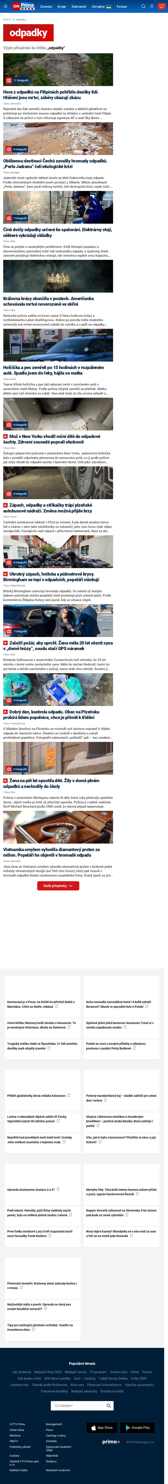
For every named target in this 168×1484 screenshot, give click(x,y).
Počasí (122, 7)
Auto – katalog (84, 1378)
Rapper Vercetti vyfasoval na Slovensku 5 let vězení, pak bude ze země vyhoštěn (121, 1213)
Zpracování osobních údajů (58, 1448)
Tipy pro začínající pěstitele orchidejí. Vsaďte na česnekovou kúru (40, 1327)
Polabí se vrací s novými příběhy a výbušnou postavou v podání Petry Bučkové (116, 1046)
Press (49, 1430)
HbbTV (14, 1441)
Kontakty (51, 1441)
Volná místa (17, 1430)
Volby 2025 (138, 1378)
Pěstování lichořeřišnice (104, 1385)
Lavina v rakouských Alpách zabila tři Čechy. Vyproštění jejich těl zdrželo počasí (37, 1119)
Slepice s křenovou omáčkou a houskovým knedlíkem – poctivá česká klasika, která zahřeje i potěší (119, 1121)
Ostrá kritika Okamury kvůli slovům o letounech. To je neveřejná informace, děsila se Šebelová (41, 1025)
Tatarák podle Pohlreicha (49, 1385)
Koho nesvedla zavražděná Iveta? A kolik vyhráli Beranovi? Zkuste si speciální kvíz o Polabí (118, 1004)
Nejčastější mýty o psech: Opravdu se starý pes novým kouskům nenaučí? (39, 1307)
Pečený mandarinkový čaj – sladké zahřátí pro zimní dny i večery (121, 1098)
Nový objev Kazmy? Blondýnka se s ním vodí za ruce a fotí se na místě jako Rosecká (121, 1234)
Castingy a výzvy (56, 1435)
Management (54, 1424)
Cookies (14, 1455)
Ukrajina (98, 7)
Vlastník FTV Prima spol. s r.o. (24, 1463)
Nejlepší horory (76, 1372)
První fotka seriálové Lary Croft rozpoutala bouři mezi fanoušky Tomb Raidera (39, 1234)
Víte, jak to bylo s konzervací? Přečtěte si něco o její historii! (121, 1140)
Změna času (118, 1372)
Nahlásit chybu (19, 1470)
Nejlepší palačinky (84, 1391)
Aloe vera (77, 1385)
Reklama (15, 1435)
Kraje (62, 7)
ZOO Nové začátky (57, 1378)
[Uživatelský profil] (151, 6)
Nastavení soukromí (58, 1470)
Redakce (51, 1461)
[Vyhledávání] (143, 6)
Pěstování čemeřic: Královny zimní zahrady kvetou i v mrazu (42, 1286)
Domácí (46, 7)
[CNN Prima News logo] (23, 6)
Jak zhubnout (21, 1372)
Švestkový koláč (112, 1391)
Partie (135, 1372)
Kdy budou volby (29, 1378)
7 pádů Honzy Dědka (112, 1378)
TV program (98, 1372)
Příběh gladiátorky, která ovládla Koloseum (38, 1095)
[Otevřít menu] (5, 6)
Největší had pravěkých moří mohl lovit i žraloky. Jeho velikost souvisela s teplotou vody (39, 1140)
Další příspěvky (61, 885)
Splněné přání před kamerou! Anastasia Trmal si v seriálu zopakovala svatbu (120, 1025)
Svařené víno (19, 1385)
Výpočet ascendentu (139, 1385)
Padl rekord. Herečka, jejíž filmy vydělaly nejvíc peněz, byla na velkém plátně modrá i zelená (39, 1213)
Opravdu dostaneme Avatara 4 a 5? (33, 1189)
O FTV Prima (17, 1424)
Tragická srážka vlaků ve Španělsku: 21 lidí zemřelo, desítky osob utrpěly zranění (42, 1046)
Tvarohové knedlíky (54, 1391)
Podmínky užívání (20, 1446)
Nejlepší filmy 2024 (48, 1372)
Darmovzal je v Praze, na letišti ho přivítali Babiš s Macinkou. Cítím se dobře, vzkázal (41, 1004)
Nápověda (52, 1455)
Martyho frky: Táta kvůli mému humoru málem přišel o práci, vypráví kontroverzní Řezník (121, 1192)
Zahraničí (78, 7)
